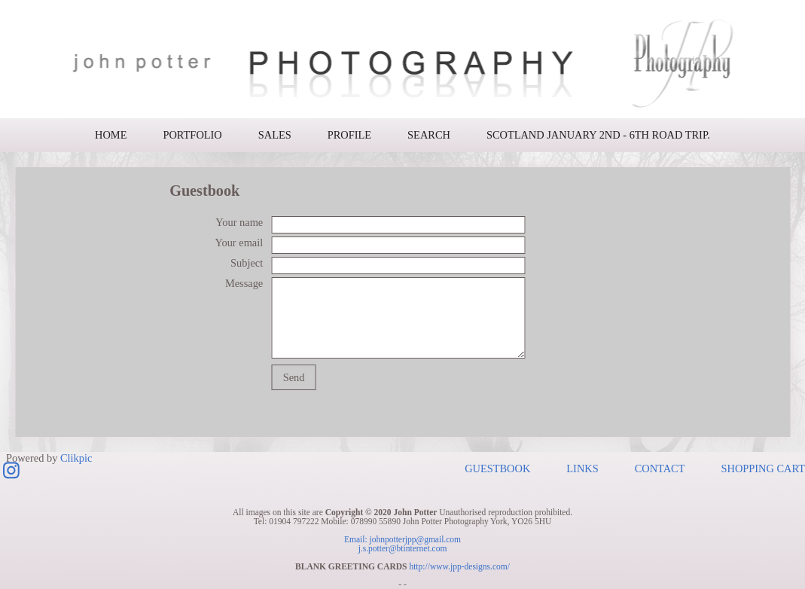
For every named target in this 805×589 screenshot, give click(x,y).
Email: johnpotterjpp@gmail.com (402, 539)
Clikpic (76, 457)
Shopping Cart (763, 468)
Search (428, 135)
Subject (246, 263)
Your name (239, 222)
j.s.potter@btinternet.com (402, 548)
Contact (660, 468)
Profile (349, 135)
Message (244, 283)
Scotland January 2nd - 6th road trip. (598, 135)
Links (582, 468)
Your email (239, 243)
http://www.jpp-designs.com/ (459, 566)
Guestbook (497, 468)
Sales (274, 135)
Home (111, 135)
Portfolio (192, 135)
